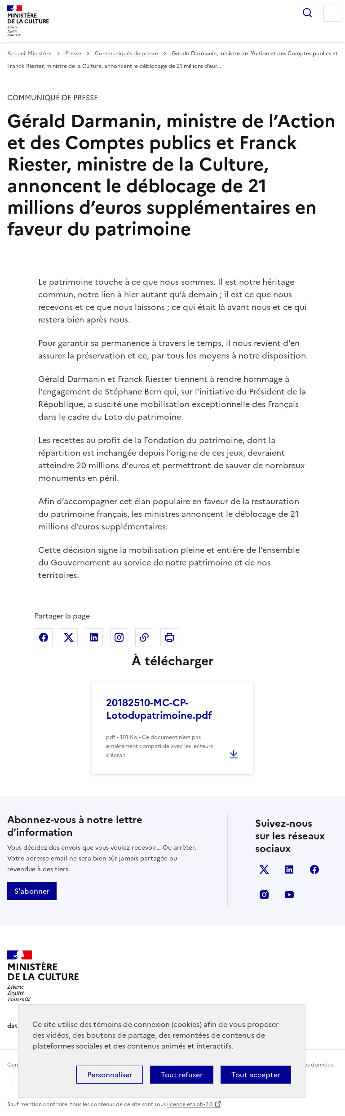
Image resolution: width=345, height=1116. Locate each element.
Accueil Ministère (30, 53)
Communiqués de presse (127, 53)
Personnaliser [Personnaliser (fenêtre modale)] (109, 1074)
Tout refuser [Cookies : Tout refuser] (182, 1074)
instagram (264, 895)
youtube (289, 895)
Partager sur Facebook (44, 637)
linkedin (289, 869)
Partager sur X (69, 637)
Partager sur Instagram (119, 637)
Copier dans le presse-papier (144, 637)
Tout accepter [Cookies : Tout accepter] (255, 1074)
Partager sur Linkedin (94, 637)
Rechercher (307, 13)
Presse (74, 53)
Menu (332, 13)
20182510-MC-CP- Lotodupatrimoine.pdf (159, 709)
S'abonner (31, 891)
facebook (314, 869)
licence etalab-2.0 (189, 1104)
